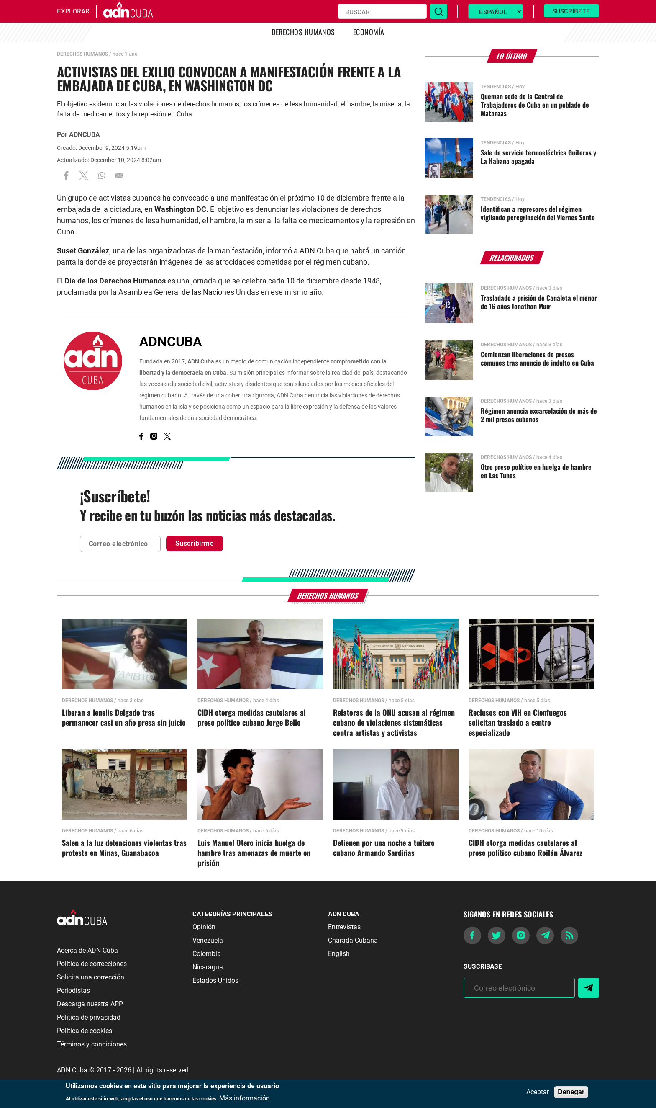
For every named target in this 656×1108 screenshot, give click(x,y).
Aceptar (537, 1092)
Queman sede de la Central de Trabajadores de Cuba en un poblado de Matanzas (535, 104)
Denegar (571, 1091)
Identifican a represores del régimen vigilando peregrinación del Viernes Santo (538, 213)
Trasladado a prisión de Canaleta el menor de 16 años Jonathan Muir (539, 302)
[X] (167, 437)
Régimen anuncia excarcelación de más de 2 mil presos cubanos (539, 415)
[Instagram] (153, 437)
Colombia (206, 954)
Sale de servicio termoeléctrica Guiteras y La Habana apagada (538, 156)
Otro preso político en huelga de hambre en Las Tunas (536, 471)
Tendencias (496, 87)
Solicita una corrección (90, 977)
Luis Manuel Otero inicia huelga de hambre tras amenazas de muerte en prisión (253, 853)
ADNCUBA (84, 135)
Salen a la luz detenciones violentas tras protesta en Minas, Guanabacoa (124, 848)
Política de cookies (84, 1031)
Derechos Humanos (303, 31)
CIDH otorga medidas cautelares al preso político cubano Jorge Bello (251, 718)
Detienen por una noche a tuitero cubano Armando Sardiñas (384, 848)
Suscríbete (571, 11)
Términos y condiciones (92, 1044)
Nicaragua (207, 967)
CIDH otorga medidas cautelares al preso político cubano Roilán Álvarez (525, 848)
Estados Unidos (215, 980)
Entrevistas (344, 927)
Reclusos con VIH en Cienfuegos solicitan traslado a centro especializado (518, 723)
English (339, 954)
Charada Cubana (353, 940)
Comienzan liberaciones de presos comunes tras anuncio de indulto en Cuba (537, 358)
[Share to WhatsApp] (102, 175)
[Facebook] (141, 437)
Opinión (203, 927)
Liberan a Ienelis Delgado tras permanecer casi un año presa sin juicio (124, 718)
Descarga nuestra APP (90, 1004)
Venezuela (207, 940)
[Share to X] (84, 175)
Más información (244, 1098)
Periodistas (73, 991)
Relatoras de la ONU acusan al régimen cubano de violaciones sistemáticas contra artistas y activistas (394, 723)
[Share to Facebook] (66, 175)
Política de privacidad (88, 1017)
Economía (368, 31)
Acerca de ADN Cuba (87, 950)
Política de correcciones (92, 964)
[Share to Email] (119, 175)
